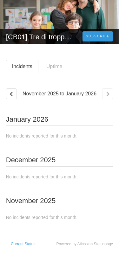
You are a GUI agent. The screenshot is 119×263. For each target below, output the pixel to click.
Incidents (22, 66)
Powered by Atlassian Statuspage (84, 244)
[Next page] (107, 93)
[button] (98, 36)
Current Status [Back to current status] (21, 244)
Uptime (54, 66)
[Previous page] (11, 93)
